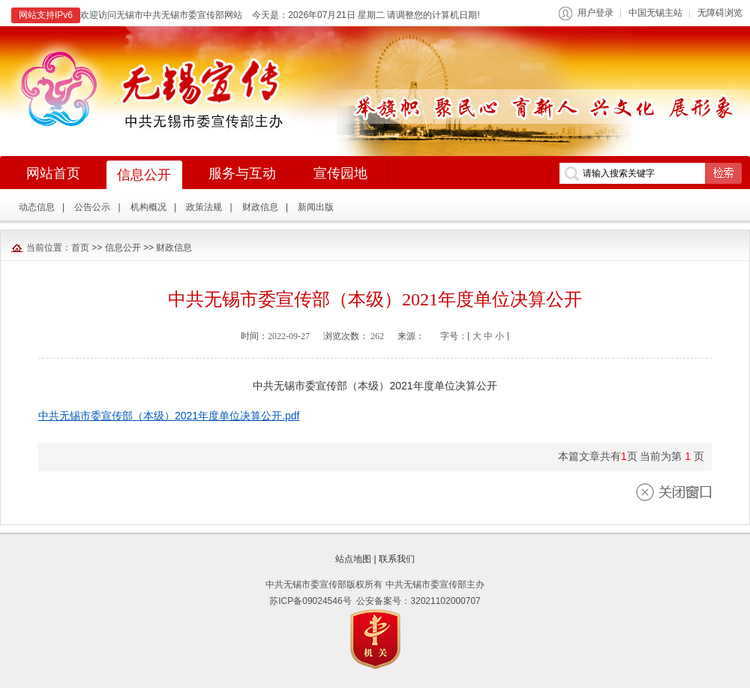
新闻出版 (316, 207)
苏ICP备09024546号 (310, 601)
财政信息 (260, 207)
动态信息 (37, 207)
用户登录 (596, 13)
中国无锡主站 (655, 13)
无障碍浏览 (720, 13)
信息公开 (123, 247)
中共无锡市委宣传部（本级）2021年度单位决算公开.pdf (169, 416)
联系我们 (397, 559)
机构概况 (148, 207)
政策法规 (204, 207)
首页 (80, 247)
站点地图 (353, 559)
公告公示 (92, 207)
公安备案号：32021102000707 (418, 601)
